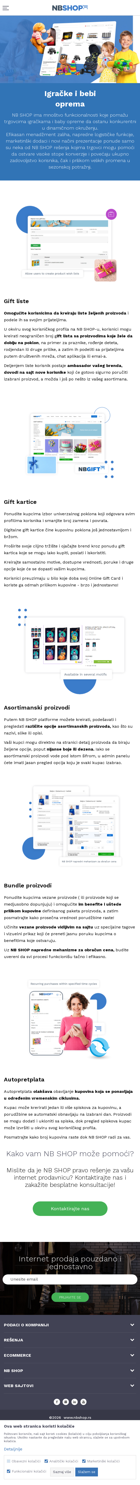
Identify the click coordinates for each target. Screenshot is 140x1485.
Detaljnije (13, 1449)
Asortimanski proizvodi (37, 707)
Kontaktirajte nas (70, 1208)
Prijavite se (70, 1297)
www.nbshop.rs (77, 1417)
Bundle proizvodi (28, 885)
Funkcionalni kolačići (29, 1471)
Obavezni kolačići (26, 1461)
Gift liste (16, 301)
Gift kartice (20, 502)
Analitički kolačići (63, 1461)
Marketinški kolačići (103, 1461)
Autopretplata (24, 1079)
